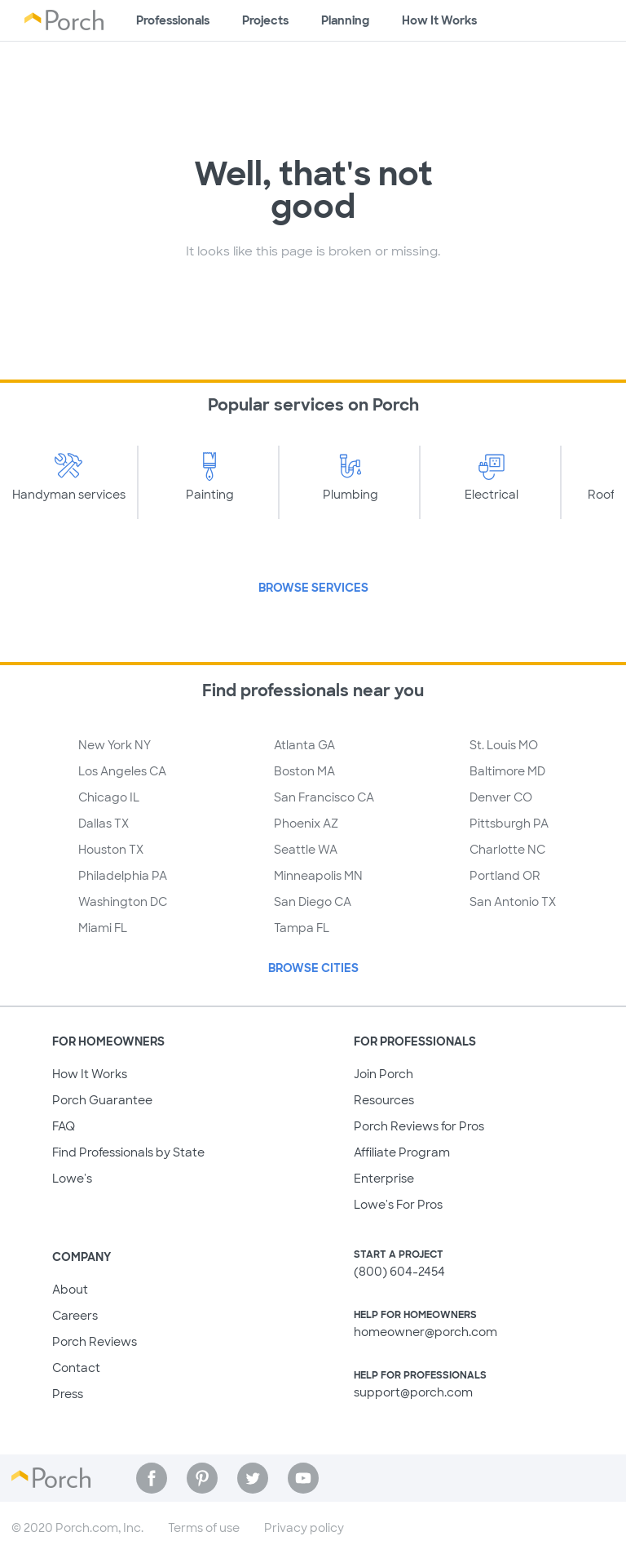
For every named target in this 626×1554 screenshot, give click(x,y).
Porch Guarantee (102, 1100)
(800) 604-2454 (399, 1271)
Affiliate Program (402, 1152)
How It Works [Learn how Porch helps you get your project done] (439, 20)
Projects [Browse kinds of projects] (265, 20)
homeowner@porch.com (425, 1332)
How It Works (89, 1074)
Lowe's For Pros (398, 1204)
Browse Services (313, 587)
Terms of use (204, 1528)
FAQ (63, 1126)
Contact (76, 1368)
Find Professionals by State (128, 1152)
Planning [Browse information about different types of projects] (345, 20)
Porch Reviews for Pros (419, 1126)
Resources (384, 1100)
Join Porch (383, 1074)
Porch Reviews (94, 1341)
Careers (75, 1315)
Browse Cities (313, 968)
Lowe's (72, 1178)
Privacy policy (304, 1528)
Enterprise (384, 1178)
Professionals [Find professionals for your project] (172, 20)
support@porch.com (413, 1392)
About (70, 1289)
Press (67, 1394)
